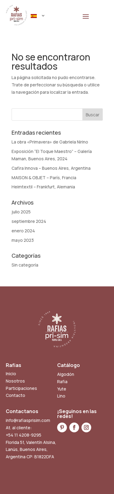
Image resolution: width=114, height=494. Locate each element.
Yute (61, 389)
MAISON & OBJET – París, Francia (44, 177)
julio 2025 (21, 212)
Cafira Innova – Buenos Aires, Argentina (51, 168)
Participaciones (21, 388)
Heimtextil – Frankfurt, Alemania (43, 187)
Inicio (11, 373)
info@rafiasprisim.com (28, 420)
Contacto (15, 395)
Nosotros (15, 381)
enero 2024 (23, 231)
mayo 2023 (23, 240)
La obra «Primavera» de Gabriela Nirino (50, 142)
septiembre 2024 (29, 221)
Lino (61, 396)
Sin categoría (25, 265)
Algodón (65, 374)
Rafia (62, 381)
